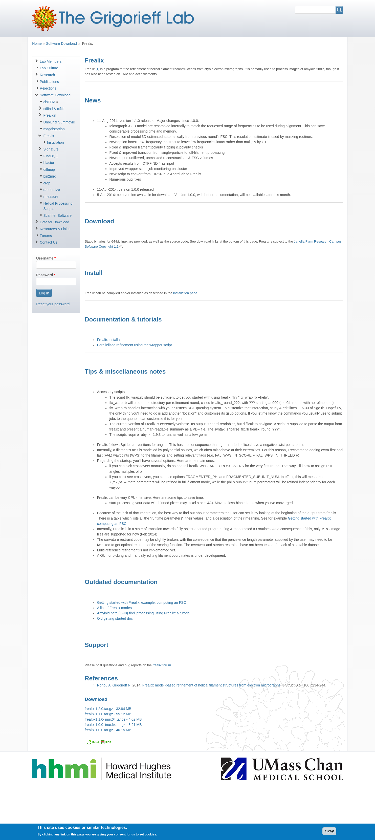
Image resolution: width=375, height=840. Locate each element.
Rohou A (104, 685)
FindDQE (50, 156)
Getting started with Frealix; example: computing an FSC (141, 602)
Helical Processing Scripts (58, 206)
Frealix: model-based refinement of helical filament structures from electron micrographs (211, 685)
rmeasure (50, 197)
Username (44, 258)
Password (44, 275)
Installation (55, 142)
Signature (50, 149)
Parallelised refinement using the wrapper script (134, 345)
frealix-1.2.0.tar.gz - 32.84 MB (108, 709)
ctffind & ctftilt (53, 109)
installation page (185, 293)
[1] (97, 69)
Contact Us (48, 242)
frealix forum (162, 665)
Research (47, 75)
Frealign (49, 115)
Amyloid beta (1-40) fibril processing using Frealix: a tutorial (143, 613)
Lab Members (50, 61)
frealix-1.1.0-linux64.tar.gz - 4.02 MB (113, 719)
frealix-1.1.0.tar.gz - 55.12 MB (108, 714)
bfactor (48, 163)
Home (36, 43)
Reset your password (53, 304)
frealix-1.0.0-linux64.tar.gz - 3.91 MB (113, 725)
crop (46, 183)
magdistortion (53, 129)
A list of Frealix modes (114, 608)
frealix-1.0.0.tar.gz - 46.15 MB (108, 730)
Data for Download (54, 222)
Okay (329, 832)
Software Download (61, 43)
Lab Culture (49, 68)
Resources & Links (54, 229)
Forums (46, 236)
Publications (49, 82)
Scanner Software (57, 215)
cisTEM (51, 102)
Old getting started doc (115, 618)
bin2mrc (49, 176)
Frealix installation (111, 340)
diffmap (49, 169)
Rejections (48, 88)
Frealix (48, 136)
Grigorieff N (122, 685)
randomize (51, 190)
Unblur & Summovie (59, 122)
